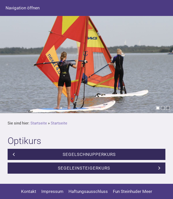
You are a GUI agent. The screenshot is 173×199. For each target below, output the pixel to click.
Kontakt (28, 191)
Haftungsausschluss (88, 191)
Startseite (38, 123)
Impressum (52, 191)
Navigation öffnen (23, 7)
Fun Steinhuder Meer (132, 191)
